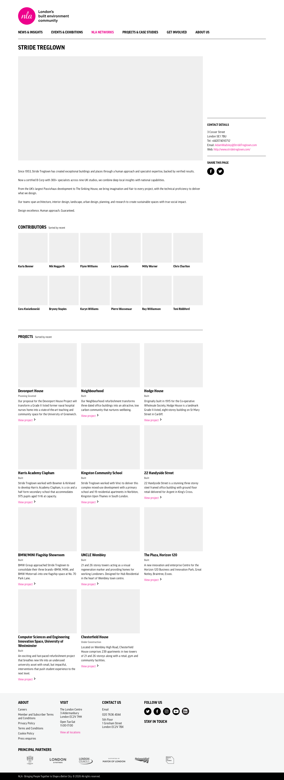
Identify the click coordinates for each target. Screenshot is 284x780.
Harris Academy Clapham (36, 473)
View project (27, 420)
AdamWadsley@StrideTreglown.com (236, 145)
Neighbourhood (92, 391)
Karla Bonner (26, 266)
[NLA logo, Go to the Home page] (43, 16)
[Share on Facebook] (210, 171)
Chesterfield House (94, 637)
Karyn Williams (89, 309)
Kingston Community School (101, 473)
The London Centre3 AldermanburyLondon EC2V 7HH (71, 713)
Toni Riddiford (181, 309)
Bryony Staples (58, 309)
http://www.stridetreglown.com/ (232, 149)
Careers (22, 709)
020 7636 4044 (111, 714)
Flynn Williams (89, 266)
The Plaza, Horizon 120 (160, 555)
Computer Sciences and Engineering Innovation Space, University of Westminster (44, 641)
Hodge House (153, 391)
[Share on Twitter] (220, 171)
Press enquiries (27, 738)
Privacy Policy (26, 723)
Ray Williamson (151, 309)
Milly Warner (150, 266)
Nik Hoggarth (57, 266)
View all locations (70, 732)
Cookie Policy (26, 733)
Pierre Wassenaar (121, 309)
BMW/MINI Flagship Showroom (41, 555)
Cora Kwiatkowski (29, 309)
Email (105, 709)
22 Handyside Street (159, 473)
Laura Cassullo (119, 266)
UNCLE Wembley (93, 555)
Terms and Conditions (30, 728)
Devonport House (30, 391)
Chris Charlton (181, 266)
